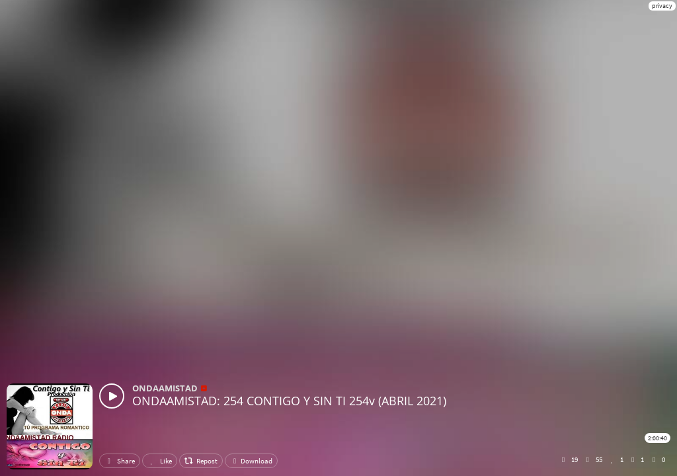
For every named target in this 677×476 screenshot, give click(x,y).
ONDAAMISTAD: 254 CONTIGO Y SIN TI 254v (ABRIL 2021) (289, 401)
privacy (662, 5)
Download (251, 460)
